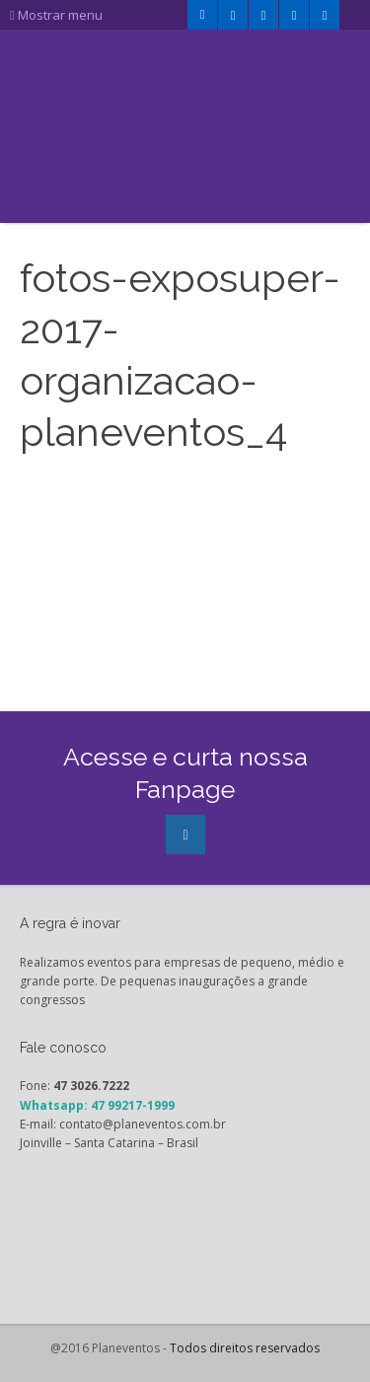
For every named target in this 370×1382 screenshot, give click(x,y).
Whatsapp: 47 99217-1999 (97, 1105)
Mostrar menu (56, 15)
